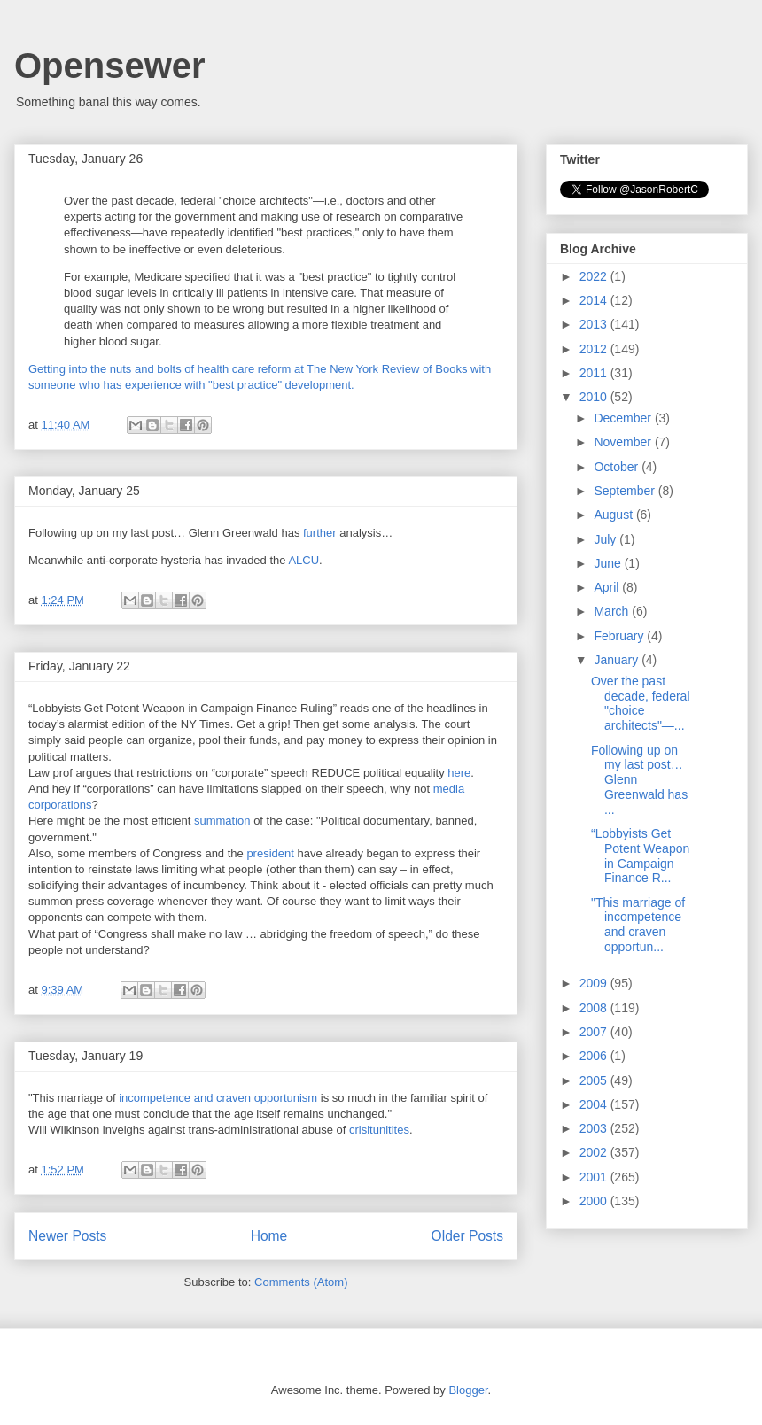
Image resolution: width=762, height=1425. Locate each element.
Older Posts (467, 1235)
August (614, 514)
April (608, 587)
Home (269, 1235)
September (625, 491)
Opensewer (110, 65)
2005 (594, 1080)
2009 (594, 983)
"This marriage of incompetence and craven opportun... (638, 924)
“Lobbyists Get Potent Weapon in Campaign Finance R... (640, 855)
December (624, 418)
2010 (594, 397)
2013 (594, 324)
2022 (594, 276)
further (321, 532)
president (269, 853)
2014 (594, 300)
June (609, 563)
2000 (594, 1201)
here (458, 772)
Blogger (467, 1390)
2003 (594, 1128)
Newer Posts (67, 1235)
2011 (594, 373)
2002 (594, 1152)
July (606, 539)
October (617, 467)
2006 (594, 1056)
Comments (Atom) (300, 1282)
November (624, 442)
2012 (594, 349)
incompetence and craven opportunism (218, 1097)
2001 (594, 1177)
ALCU (303, 560)
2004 (594, 1104)
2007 (594, 1032)
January (617, 660)
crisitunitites (379, 1129)
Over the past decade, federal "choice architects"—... (640, 703)
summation (223, 820)
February (620, 636)
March (613, 611)
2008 (594, 1008)
